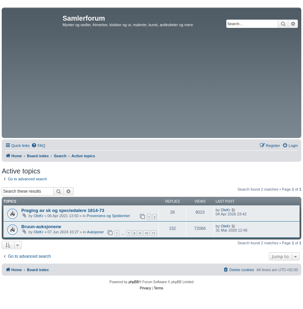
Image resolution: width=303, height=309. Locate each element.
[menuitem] (38, 145)
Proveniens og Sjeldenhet (108, 216)
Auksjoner (95, 232)
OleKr (38, 216)
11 (153, 233)
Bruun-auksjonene (41, 226)
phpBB (134, 282)
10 (146, 233)
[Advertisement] (151, 84)
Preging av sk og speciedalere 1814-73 (62, 210)
